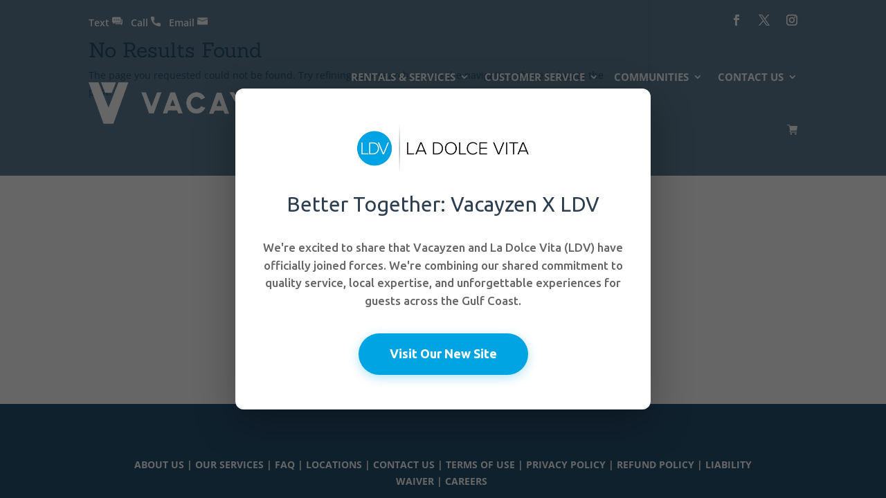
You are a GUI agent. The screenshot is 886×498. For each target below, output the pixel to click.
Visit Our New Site (443, 353)
